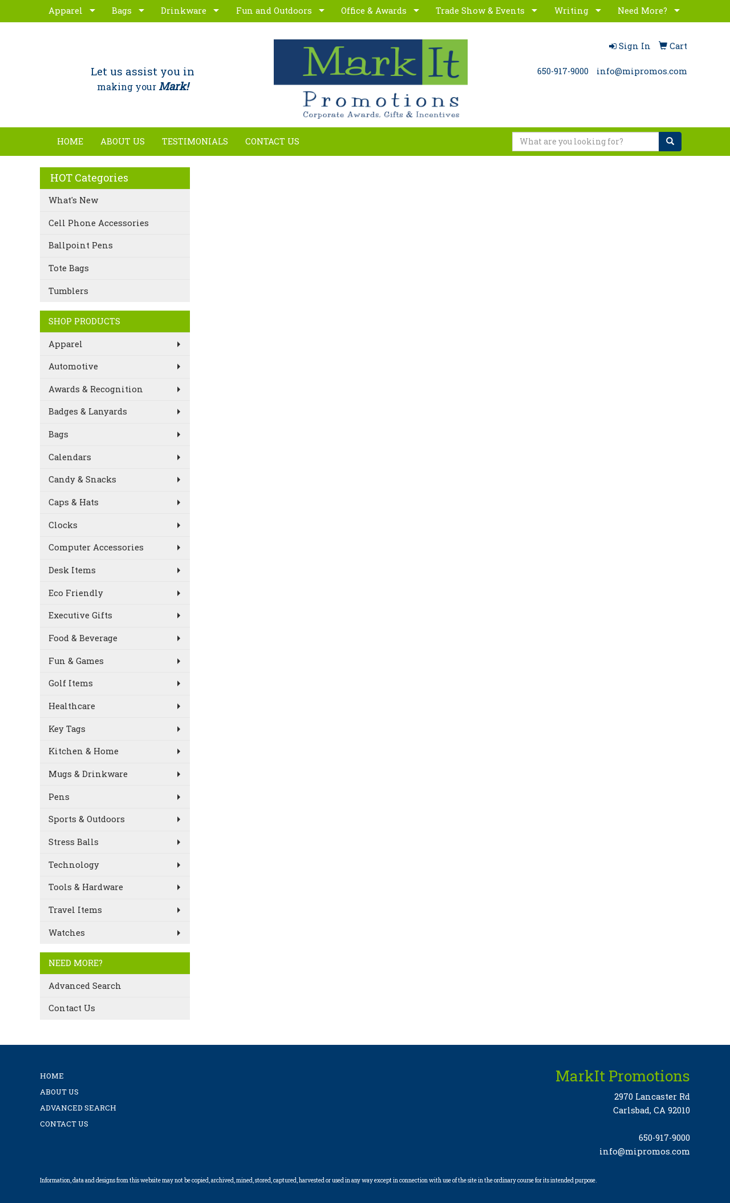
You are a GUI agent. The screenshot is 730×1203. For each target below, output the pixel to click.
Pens (59, 796)
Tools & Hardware (85, 887)
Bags (122, 10)
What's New (73, 200)
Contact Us (71, 1008)
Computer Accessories (96, 547)
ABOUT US (122, 141)
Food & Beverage (82, 638)
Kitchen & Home (83, 751)
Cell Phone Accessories (98, 223)
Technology (73, 864)
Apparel (65, 10)
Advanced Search (84, 985)
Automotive (73, 366)
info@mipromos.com (642, 71)
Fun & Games (76, 660)
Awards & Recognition (95, 389)
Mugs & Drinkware (88, 774)
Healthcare (71, 706)
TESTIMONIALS (195, 141)
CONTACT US (272, 141)
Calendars (69, 457)
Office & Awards (374, 10)
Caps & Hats (73, 502)
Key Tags (67, 728)
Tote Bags (68, 268)
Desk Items (72, 570)
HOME (70, 141)
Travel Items (75, 909)
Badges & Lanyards (87, 411)
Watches (66, 932)
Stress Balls (73, 841)
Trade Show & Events (480, 10)
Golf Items (70, 683)
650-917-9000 (563, 71)
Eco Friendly (75, 593)
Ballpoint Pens (80, 245)
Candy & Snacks (82, 479)
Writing (571, 10)
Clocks (63, 525)
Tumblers (68, 290)
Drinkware (183, 10)
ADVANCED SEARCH (78, 1108)
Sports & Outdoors (86, 819)
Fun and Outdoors (274, 10)
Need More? (642, 10)
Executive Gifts (80, 615)
